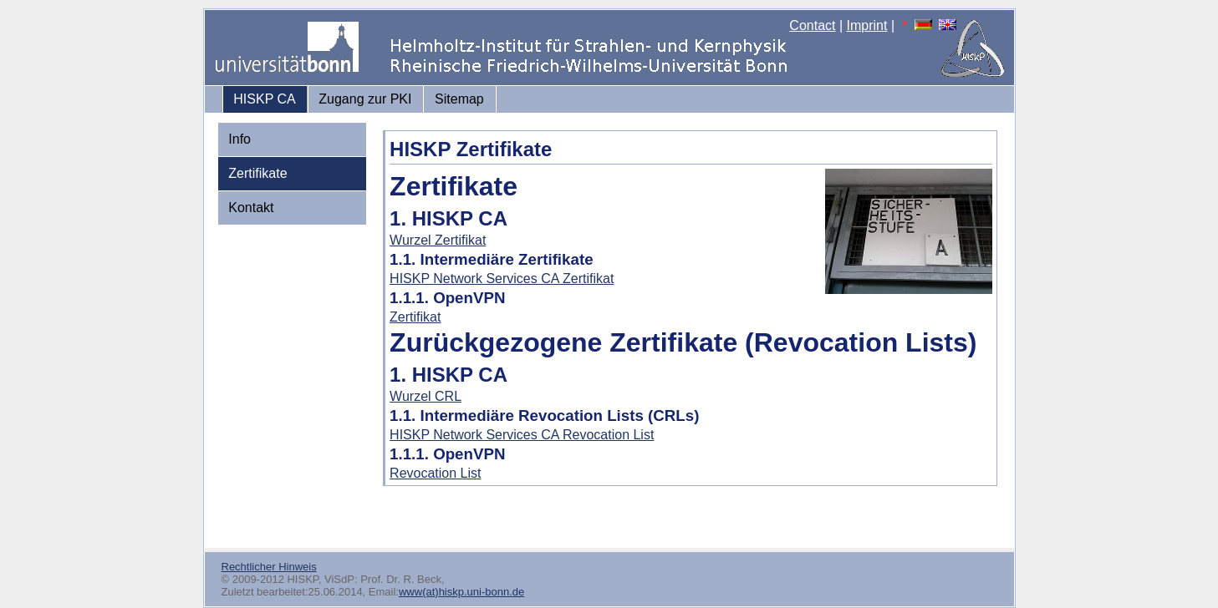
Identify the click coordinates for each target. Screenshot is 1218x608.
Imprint (867, 25)
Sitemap (459, 99)
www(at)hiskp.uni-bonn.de (461, 591)
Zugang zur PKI (365, 99)
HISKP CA (264, 99)
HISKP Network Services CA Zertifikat (502, 278)
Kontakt (250, 207)
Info (239, 139)
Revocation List (435, 473)
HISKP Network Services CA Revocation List (522, 435)
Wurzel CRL (425, 396)
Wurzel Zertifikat (438, 240)
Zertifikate (257, 173)
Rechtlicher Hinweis (269, 566)
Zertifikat (415, 317)
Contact (812, 25)
